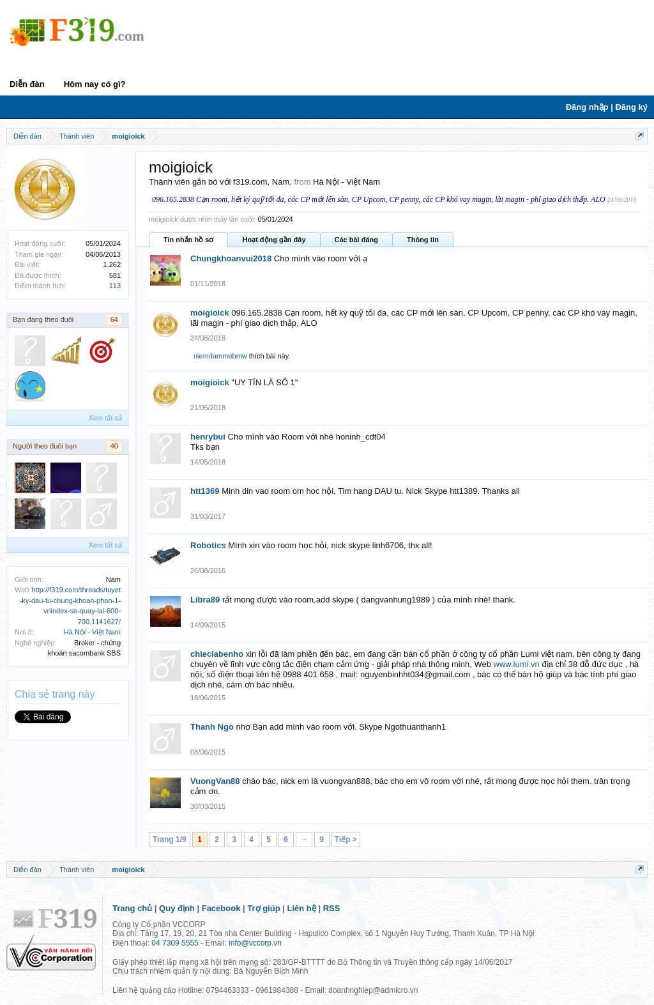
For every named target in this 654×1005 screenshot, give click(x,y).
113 (115, 285)
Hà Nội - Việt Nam (92, 632)
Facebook (221, 908)
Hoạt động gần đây (273, 239)
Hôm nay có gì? (95, 84)
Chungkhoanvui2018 (230, 258)
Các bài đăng (356, 239)
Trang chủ (132, 908)
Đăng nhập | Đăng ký (607, 107)
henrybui (207, 436)
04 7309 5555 (174, 943)
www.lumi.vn (517, 664)
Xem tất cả (105, 418)
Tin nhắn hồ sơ (188, 239)
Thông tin (423, 239)
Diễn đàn (27, 84)
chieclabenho (216, 654)
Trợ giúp (263, 908)
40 (114, 446)
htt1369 (205, 491)
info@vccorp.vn (255, 943)
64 (114, 319)
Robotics (208, 545)
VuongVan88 (215, 781)
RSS (331, 908)
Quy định (177, 908)
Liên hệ (301, 908)
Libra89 (205, 599)
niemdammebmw (220, 356)
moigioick (209, 313)
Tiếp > (346, 839)
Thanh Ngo (212, 727)
